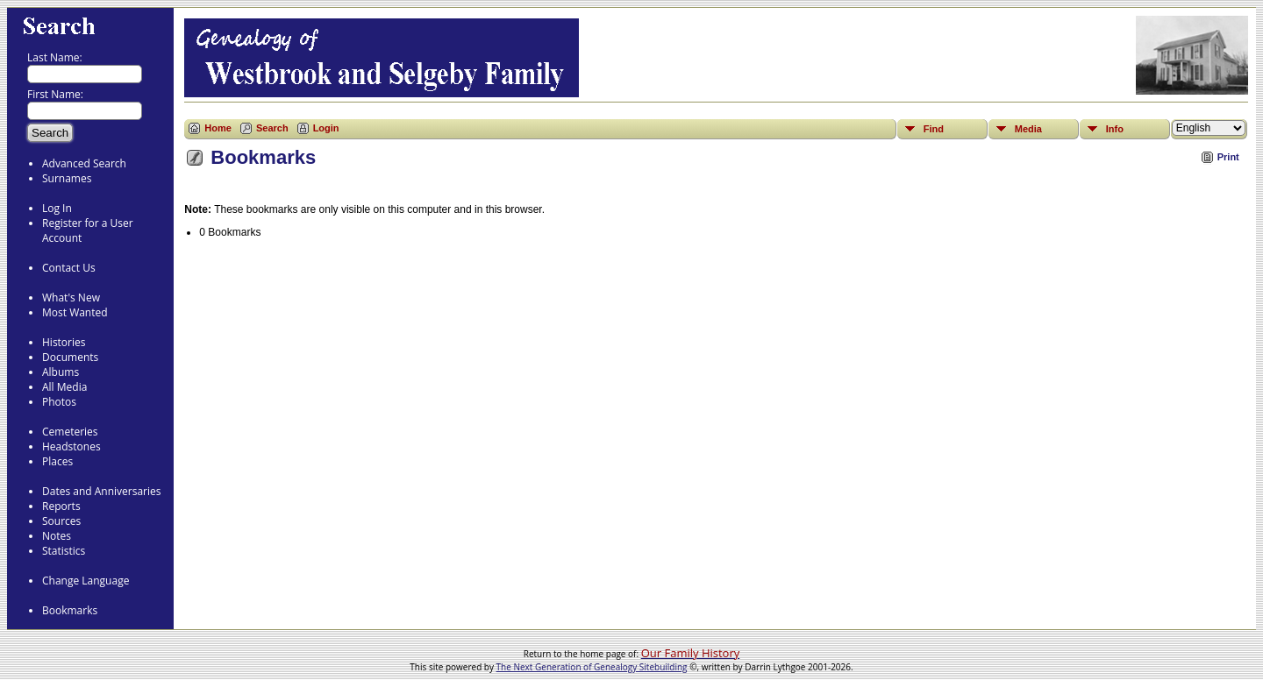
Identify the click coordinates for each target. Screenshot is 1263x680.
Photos (59, 401)
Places (57, 461)
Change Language (85, 580)
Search (272, 128)
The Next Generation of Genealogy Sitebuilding (592, 667)
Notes (56, 535)
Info (1115, 129)
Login (326, 128)
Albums (60, 372)
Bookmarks (69, 610)
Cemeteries (70, 431)
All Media (64, 386)
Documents (70, 357)
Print (1228, 157)
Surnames (66, 178)
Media (1028, 129)
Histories (63, 342)
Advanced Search (84, 163)
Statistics (63, 550)
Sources (61, 521)
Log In (57, 208)
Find (934, 129)
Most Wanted (75, 312)
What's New (71, 297)
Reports (61, 506)
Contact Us (69, 267)
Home (218, 128)
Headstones (71, 446)
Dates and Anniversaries (101, 491)
